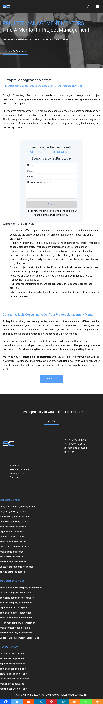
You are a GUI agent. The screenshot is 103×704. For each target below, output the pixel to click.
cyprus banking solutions (12, 663)
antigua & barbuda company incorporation (21, 587)
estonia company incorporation (15, 612)
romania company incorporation (16, 632)
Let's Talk (51, 421)
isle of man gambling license (14, 546)
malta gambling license (11, 551)
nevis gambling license (11, 556)
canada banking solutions (13, 658)
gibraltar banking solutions (13, 673)
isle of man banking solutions (15, 678)
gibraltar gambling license (13, 541)
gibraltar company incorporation (16, 617)
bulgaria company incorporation (16, 592)
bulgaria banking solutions (13, 653)
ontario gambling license (12, 571)
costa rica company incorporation (17, 597)
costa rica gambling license (14, 521)
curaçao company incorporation (16, 602)
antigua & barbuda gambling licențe (17, 506)
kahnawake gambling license (14, 516)
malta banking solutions (12, 683)
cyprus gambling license (12, 531)
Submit (51, 204)
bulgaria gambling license (13, 511)
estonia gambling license (12, 536)
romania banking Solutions (13, 688)
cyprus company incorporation (15, 607)
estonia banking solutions (13, 668)
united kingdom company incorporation (20, 637)
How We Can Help (15, 51)
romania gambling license (13, 561)
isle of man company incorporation (17, 622)
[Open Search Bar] (88, 6)
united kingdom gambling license (16, 566)
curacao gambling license (13, 526)
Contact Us (51, 378)
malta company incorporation (15, 627)
